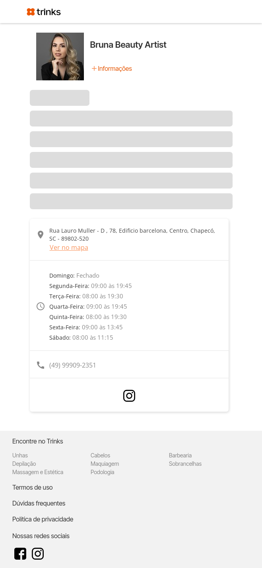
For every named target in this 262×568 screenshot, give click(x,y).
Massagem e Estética (37, 472)
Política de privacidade (42, 519)
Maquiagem (105, 463)
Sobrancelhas (185, 463)
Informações (115, 68)
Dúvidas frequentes (38, 503)
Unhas (20, 455)
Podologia (103, 472)
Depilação (24, 463)
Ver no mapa (69, 247)
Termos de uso (32, 487)
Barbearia (180, 455)
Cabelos (100, 455)
